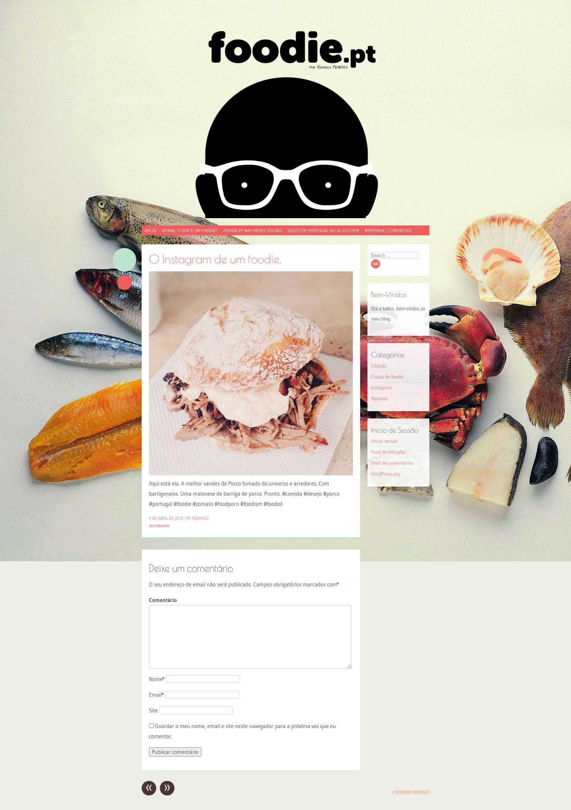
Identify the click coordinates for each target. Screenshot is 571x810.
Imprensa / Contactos (388, 230)
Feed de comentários (392, 463)
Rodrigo (200, 518)
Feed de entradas (388, 452)
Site (153, 710)
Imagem (124, 260)
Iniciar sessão (384, 441)
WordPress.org (385, 474)
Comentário (163, 600)
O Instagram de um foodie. (215, 259)
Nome (157, 679)
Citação (378, 366)
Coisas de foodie (387, 377)
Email (156, 694)
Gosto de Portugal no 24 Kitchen (323, 230)
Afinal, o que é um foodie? (190, 230)
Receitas (379, 398)
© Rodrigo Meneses (410, 792)
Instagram (159, 525)
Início (150, 230)
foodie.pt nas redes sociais (253, 230)
